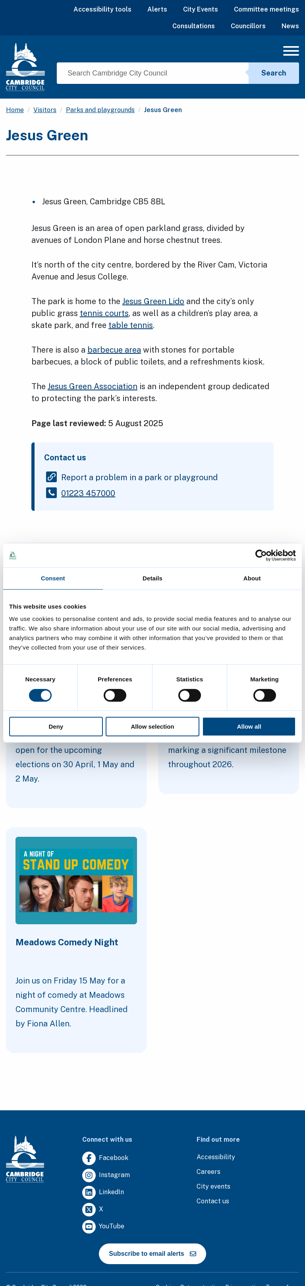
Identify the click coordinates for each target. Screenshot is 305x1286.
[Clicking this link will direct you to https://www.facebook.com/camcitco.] (105, 1159)
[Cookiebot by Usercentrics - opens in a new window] (261, 555)
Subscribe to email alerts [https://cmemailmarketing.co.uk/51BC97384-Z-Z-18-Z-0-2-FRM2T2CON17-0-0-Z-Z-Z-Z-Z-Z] (152, 1253)
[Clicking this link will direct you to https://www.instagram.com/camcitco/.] (106, 1176)
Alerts (157, 9)
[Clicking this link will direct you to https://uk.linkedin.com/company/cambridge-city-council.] (103, 1193)
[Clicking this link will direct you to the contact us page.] (213, 1201)
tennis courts (104, 313)
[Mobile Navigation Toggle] (291, 53)
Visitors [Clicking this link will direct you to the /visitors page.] (44, 110)
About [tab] (252, 578)
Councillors (248, 26)
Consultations (193, 26)
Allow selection (152, 726)
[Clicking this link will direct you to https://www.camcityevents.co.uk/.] (213, 1187)
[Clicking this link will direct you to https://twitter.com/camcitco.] (92, 1210)
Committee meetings (266, 9)
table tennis (130, 325)
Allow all (249, 726)
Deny (55, 726)
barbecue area (114, 350)
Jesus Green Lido (153, 301)
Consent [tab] (53, 578)
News (290, 26)
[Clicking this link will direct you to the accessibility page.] (216, 1157)
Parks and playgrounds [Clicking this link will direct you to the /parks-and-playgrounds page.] (100, 110)
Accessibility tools (102, 9)
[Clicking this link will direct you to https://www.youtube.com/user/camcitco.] (103, 1227)
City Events (200, 9)
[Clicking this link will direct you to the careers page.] (208, 1172)
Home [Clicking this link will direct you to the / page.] (15, 110)
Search (273, 73)
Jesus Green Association (92, 386)
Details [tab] (152, 578)
